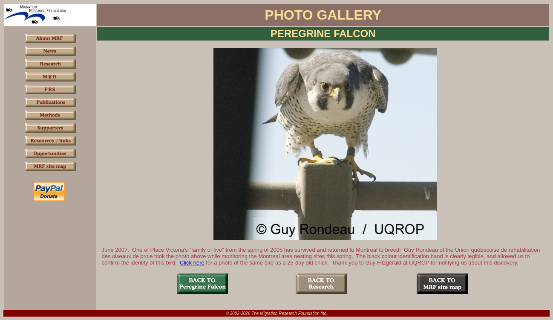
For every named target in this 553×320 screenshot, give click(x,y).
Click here (192, 262)
